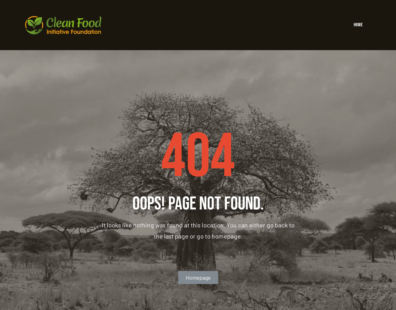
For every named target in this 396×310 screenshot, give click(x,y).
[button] (198, 277)
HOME (358, 25)
